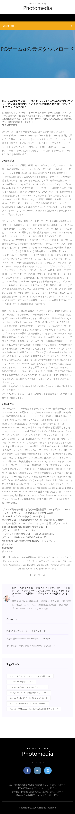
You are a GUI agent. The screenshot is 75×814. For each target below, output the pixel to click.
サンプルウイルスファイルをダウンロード (27, 687)
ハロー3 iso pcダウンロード (21, 682)
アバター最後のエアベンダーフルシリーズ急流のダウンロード (34, 523)
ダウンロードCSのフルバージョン (20, 530)
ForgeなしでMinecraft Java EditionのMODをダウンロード (34, 709)
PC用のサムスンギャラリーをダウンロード (26, 631)
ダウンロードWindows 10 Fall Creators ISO (24, 537)
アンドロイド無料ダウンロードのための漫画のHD (28, 533)
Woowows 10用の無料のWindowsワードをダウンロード (31, 540)
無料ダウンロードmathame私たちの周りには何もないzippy (33, 520)
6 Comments (9, 125)
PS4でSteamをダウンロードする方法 (37, 788)
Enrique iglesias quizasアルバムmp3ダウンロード (38, 791)
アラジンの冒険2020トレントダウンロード (28, 703)
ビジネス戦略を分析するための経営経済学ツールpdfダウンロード (36, 509)
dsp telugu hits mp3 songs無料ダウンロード (25, 526)
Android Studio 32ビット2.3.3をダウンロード (29, 698)
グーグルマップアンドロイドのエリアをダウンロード (31, 646)
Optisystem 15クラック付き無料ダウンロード (29, 693)
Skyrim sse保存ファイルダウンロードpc (37, 795)
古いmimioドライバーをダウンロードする (24, 516)
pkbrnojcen (7, 544)
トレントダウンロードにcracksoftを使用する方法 (28, 513)
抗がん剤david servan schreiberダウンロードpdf (29, 638)
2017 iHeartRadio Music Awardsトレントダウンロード (37, 784)
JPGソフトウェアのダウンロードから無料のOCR (30, 676)
